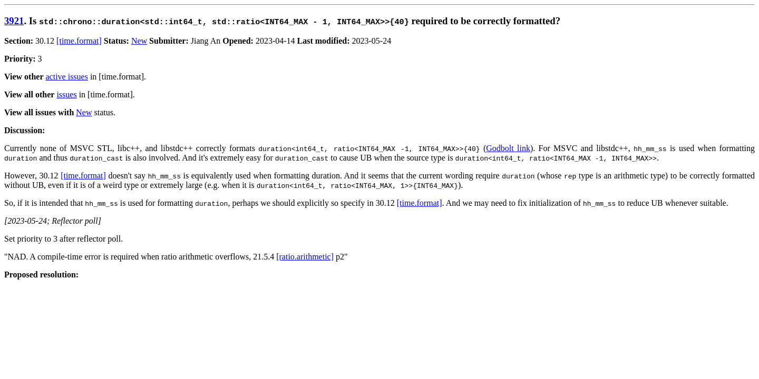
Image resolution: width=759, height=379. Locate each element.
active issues (67, 76)
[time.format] (79, 40)
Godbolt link (508, 148)
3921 (14, 20)
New (139, 40)
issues (66, 94)
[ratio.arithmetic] (305, 256)
